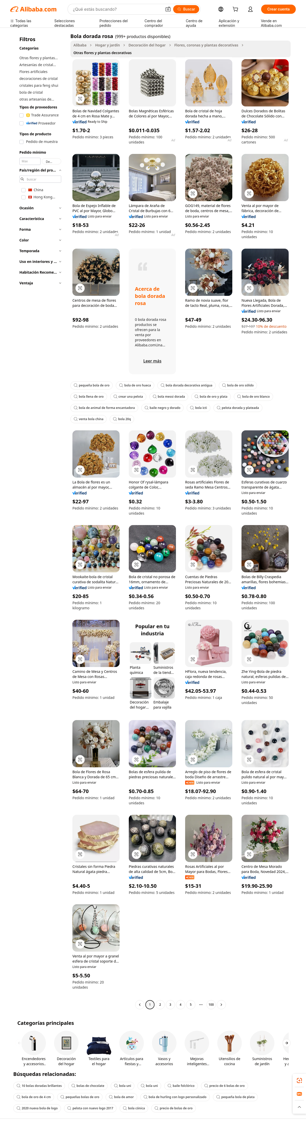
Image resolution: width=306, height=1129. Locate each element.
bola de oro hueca (135, 385)
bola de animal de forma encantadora (104, 408)
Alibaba (79, 45)
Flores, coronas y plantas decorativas (206, 45)
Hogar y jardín (107, 45)
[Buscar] (186, 9)
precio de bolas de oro (174, 1108)
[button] (168, 9)
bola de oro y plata (211, 396)
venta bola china (88, 419)
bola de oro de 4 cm (34, 1097)
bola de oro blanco (253, 396)
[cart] (236, 10)
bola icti (198, 408)
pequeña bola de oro (91, 385)
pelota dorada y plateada (238, 408)
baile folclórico (181, 1086)
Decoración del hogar (147, 45)
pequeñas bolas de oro (79, 1097)
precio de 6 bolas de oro (224, 1086)
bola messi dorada (169, 396)
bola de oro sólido (238, 385)
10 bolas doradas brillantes (39, 1086)
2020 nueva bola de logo (37, 1108)
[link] (299, 1080)
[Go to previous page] (139, 1004)
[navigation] (38, 521)
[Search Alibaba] (117, 9)
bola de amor (121, 1097)
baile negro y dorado (163, 408)
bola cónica (134, 1108)
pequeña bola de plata (235, 1097)
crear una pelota (128, 396)
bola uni (122, 1086)
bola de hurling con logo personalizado (175, 1097)
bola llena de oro (89, 396)
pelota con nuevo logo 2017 (90, 1108)
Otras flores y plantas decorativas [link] (102, 52)
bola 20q (122, 419)
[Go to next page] (221, 1004)
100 (211, 1004)
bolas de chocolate (87, 1086)
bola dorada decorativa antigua (186, 385)
